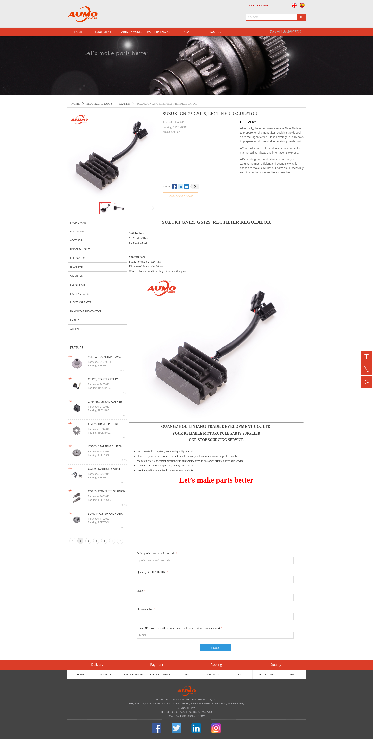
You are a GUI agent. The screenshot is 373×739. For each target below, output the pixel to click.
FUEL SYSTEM (97, 258)
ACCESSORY (97, 240)
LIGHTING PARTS (97, 294)
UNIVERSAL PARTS (97, 249)
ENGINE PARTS (97, 223)
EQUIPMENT (103, 32)
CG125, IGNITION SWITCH (104, 469)
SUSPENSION (97, 285)
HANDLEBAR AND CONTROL (97, 311)
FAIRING (97, 320)
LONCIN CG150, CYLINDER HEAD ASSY (105, 514)
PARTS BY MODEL (131, 32)
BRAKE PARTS (97, 267)
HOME (75, 103)
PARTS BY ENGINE (158, 32)
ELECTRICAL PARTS (99, 103)
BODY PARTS (97, 232)
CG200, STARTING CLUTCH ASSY (105, 446)
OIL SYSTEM (97, 276)
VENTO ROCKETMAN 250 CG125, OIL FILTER (104, 357)
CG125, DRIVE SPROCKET (104, 424)
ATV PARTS (76, 329)
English (293, 5)
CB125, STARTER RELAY (103, 379)
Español (303, 5)
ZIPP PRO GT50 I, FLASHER (105, 401)
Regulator (124, 103)
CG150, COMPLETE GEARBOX (107, 491)
